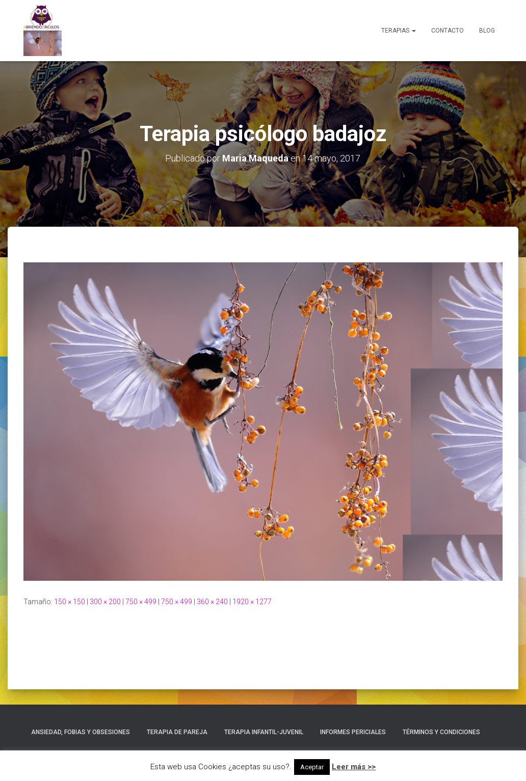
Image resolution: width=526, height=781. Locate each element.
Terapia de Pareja (177, 732)
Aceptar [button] (312, 767)
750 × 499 (140, 602)
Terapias (398, 30)
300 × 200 (105, 602)
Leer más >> (354, 766)
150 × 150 (69, 602)
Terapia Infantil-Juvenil (263, 732)
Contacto (447, 30)
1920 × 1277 (252, 602)
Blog (487, 30)
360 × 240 (212, 602)
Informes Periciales (353, 732)
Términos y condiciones (441, 732)
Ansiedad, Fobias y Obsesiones (80, 732)
